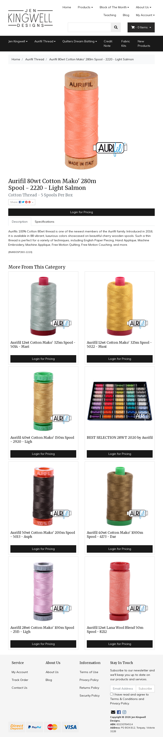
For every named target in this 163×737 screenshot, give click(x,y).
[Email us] (113, 712)
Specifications (44, 222)
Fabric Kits (125, 43)
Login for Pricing (81, 212)
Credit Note (108, 43)
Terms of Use (89, 672)
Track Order (20, 680)
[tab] (19, 222)
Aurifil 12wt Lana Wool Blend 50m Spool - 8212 (115, 630)
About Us (142, 7)
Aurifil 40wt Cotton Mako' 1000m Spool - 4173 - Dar (115, 535)
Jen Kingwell (16, 41)
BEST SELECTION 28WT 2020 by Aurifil (120, 438)
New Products (144, 43)
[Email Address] (123, 688)
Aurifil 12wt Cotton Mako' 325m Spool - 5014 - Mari (42, 345)
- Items (140, 27)
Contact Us (19, 688)
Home (67, 7)
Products (84, 7)
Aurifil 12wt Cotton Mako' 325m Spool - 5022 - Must (119, 345)
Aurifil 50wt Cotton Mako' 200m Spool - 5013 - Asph (42, 535)
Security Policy (90, 695)
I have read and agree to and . (129, 699)
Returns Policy (89, 688)
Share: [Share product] (20, 202)
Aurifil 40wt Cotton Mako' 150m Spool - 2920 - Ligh (42, 440)
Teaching (109, 15)
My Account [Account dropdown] (144, 15)
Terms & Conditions (124, 699)
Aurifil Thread (43, 41)
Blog (126, 15)
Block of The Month (113, 7)
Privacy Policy (89, 680)
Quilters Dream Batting (78, 41)
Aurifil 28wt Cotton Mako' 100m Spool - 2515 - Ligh (42, 630)
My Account (20, 672)
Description (20, 222)
